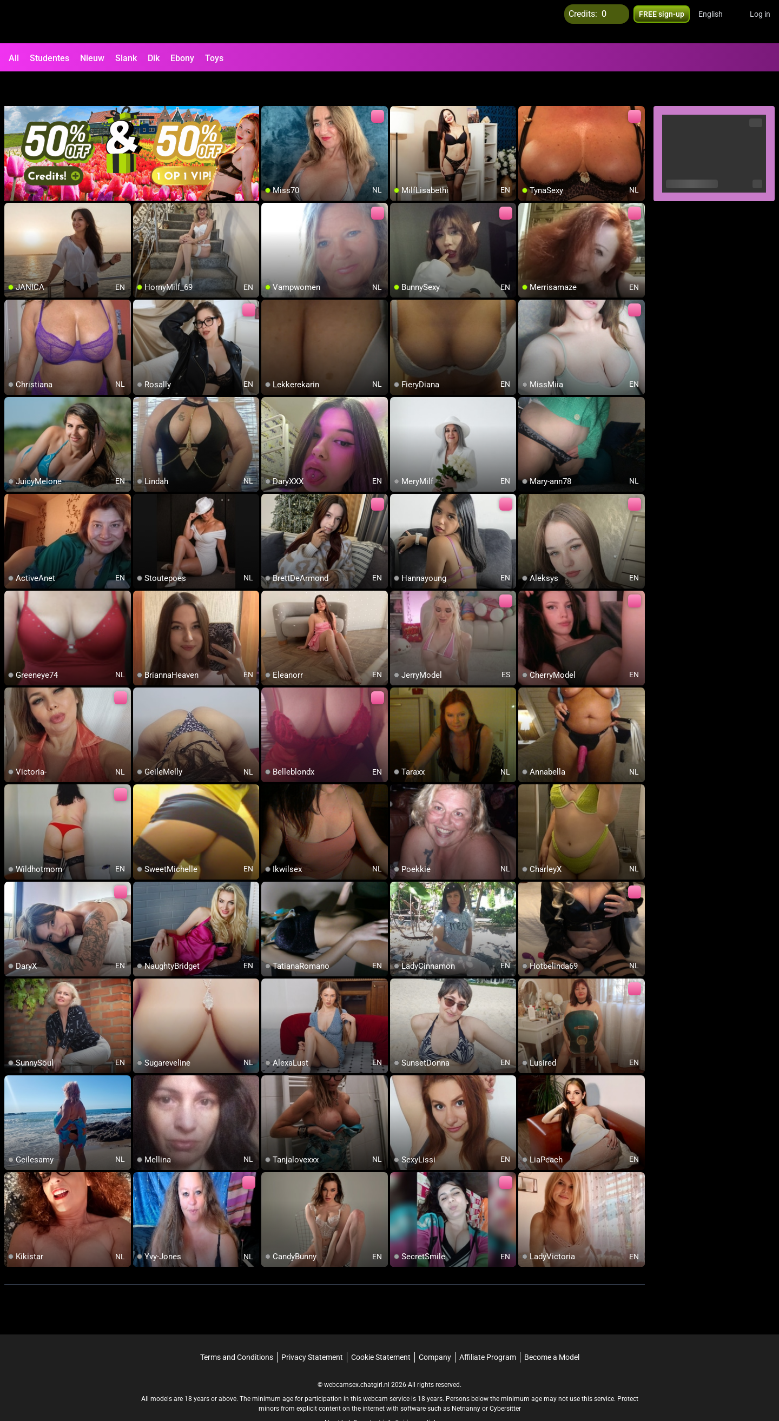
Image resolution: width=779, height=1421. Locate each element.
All (14, 58)
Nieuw (92, 58)
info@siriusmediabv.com (418, 1394)
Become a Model (551, 1329)
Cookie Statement (381, 1329)
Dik (154, 58)
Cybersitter (505, 1380)
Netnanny (467, 1380)
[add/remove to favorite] (270, 86)
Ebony (182, 58)
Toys (214, 58)
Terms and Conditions (236, 1329)
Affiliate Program (487, 1329)
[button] (717, 21)
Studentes (49, 58)
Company (435, 1329)
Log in (760, 21)
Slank (126, 58)
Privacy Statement (312, 1329)
